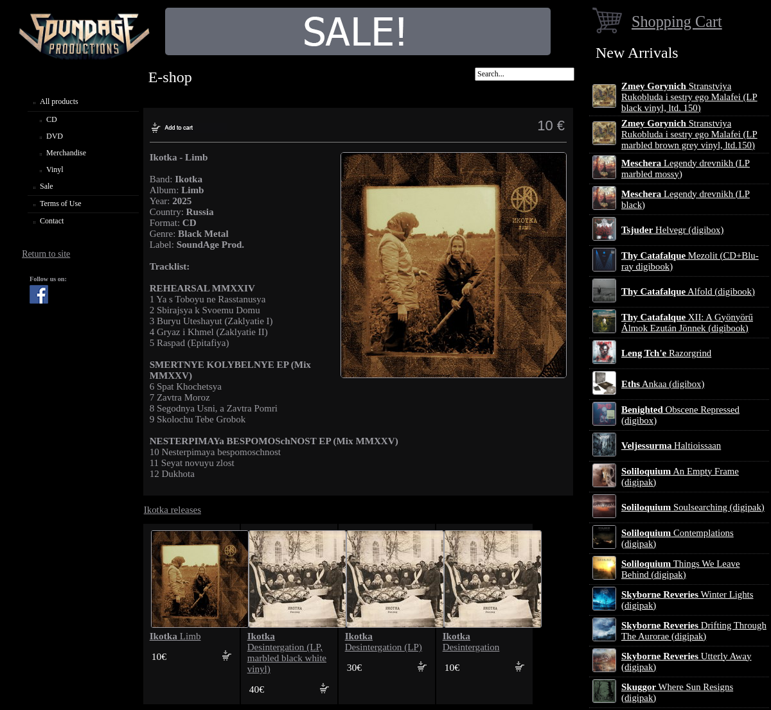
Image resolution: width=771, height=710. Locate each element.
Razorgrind (666, 353)
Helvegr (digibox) (672, 230)
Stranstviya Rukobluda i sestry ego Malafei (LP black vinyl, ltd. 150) (689, 97)
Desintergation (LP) (383, 641)
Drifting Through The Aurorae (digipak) (694, 630)
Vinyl (55, 169)
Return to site (46, 254)
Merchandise (66, 152)
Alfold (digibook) (688, 291)
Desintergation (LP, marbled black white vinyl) (286, 652)
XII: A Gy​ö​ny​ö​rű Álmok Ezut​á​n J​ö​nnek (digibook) (687, 322)
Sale (46, 186)
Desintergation (471, 641)
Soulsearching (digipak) (693, 507)
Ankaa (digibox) (662, 384)
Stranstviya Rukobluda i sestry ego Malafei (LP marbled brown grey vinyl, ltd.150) (689, 134)
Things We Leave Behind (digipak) (680, 569)
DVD (54, 136)
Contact (52, 220)
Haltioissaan (671, 445)
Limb (175, 636)
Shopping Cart (677, 21)
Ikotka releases (172, 510)
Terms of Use (60, 203)
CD (51, 119)
